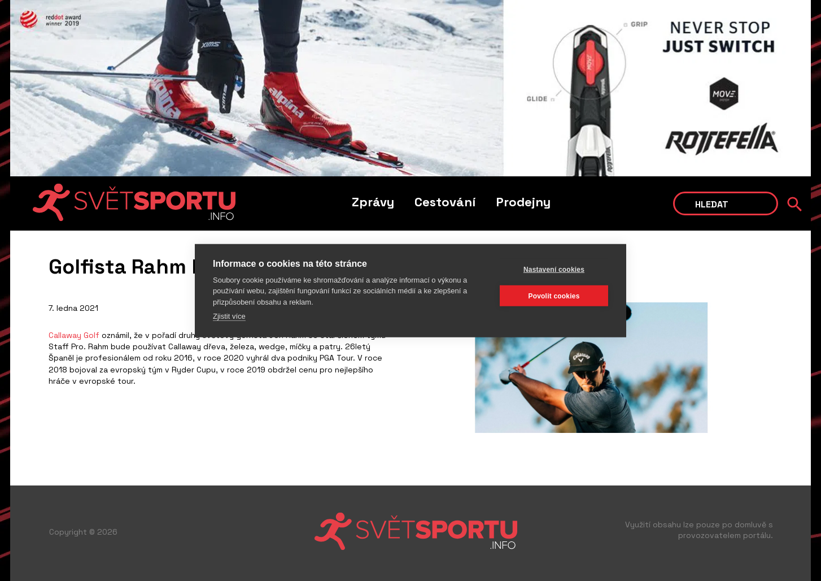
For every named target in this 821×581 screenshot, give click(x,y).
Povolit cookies (553, 296)
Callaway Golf (74, 335)
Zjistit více (229, 316)
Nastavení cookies (553, 269)
